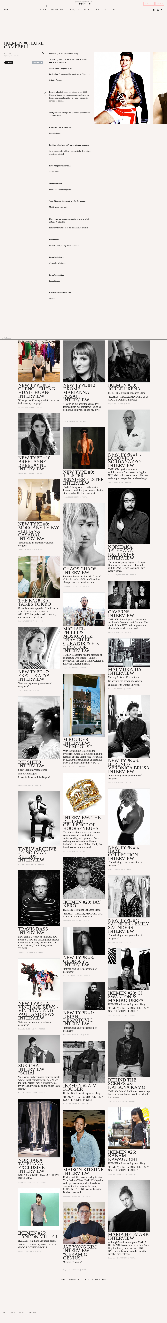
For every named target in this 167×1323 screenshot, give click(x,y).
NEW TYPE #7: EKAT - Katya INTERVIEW (34, 675)
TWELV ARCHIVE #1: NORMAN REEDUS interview (37, 854)
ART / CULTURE (57, 10)
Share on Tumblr (37, 62)
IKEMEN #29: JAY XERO (82, 903)
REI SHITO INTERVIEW (31, 763)
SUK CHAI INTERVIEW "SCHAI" (31, 1069)
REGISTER (149, 4)
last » (104, 1280)
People (8, 54)
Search (6, 9)
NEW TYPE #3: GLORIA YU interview (78, 961)
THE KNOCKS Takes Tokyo (34, 602)
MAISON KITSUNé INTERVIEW (83, 1171)
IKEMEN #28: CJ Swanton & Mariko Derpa (126, 996)
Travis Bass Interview (33, 930)
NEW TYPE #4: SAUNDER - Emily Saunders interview (128, 926)
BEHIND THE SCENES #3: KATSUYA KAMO (126, 1083)
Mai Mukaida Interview (124, 671)
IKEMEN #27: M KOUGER (80, 1087)
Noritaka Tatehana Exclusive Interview (121, 552)
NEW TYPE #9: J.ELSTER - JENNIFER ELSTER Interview (83, 477)
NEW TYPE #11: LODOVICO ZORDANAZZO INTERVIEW (124, 460)
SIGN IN (160, 4)
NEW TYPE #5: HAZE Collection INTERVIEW (123, 853)
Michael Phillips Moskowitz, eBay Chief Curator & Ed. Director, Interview (81, 639)
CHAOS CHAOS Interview (80, 570)
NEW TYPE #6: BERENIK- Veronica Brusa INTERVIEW (128, 766)
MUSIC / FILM (74, 10)
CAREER (22, 1312)
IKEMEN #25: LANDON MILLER (37, 1234)
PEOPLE (88, 10)
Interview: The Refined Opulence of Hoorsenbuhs (82, 823)
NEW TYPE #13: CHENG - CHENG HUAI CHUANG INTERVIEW (36, 391)
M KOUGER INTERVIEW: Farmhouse (77, 743)
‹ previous (72, 1280)
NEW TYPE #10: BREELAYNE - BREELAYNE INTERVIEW (35, 463)
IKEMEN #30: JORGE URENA (124, 387)
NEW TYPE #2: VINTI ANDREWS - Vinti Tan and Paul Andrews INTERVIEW (38, 1010)
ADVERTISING (32, 1312)
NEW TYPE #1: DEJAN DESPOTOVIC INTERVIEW (78, 1018)
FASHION (42, 10)
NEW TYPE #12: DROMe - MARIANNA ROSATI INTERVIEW (80, 392)
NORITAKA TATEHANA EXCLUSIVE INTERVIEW (31, 1166)
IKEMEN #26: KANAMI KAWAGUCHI (122, 1155)
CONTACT (13, 1312)
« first (63, 1280)
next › (97, 1280)
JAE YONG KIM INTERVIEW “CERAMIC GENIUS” (80, 1252)
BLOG (113, 10)
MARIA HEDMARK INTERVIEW (128, 1236)
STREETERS (101, 10)
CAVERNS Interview (121, 613)
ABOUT (5, 1312)
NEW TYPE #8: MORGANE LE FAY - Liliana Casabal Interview (38, 531)
